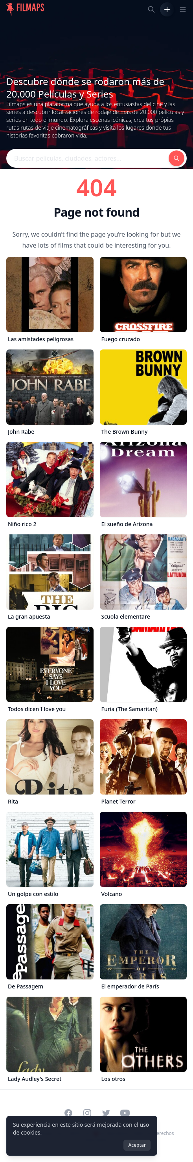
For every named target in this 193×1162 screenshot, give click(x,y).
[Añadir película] (167, 9)
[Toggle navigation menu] (183, 9)
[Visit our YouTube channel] (125, 1113)
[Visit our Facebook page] (68, 1113)
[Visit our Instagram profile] (87, 1113)
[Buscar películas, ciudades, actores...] (151, 9)
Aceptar (137, 1145)
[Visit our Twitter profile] (106, 1113)
